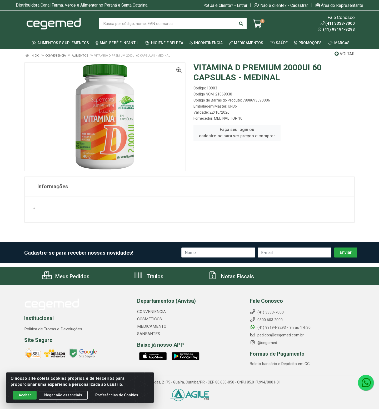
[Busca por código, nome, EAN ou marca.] (167, 23)
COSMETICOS (149, 319)
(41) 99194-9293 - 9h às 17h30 (280, 327)
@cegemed (263, 342)
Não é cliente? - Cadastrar (281, 5)
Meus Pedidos (65, 276)
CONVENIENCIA (150, 311)
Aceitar (25, 395)
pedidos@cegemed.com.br (277, 335)
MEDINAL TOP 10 (228, 118)
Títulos (148, 276)
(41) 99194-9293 (336, 29)
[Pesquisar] (241, 23)
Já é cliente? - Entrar (226, 5)
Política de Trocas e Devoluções (52, 329)
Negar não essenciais (63, 395)
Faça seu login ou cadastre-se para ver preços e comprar (237, 132)
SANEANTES (148, 333)
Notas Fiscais (231, 276)
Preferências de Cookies (116, 395)
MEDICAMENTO (150, 326)
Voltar (345, 53)
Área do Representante (339, 5)
